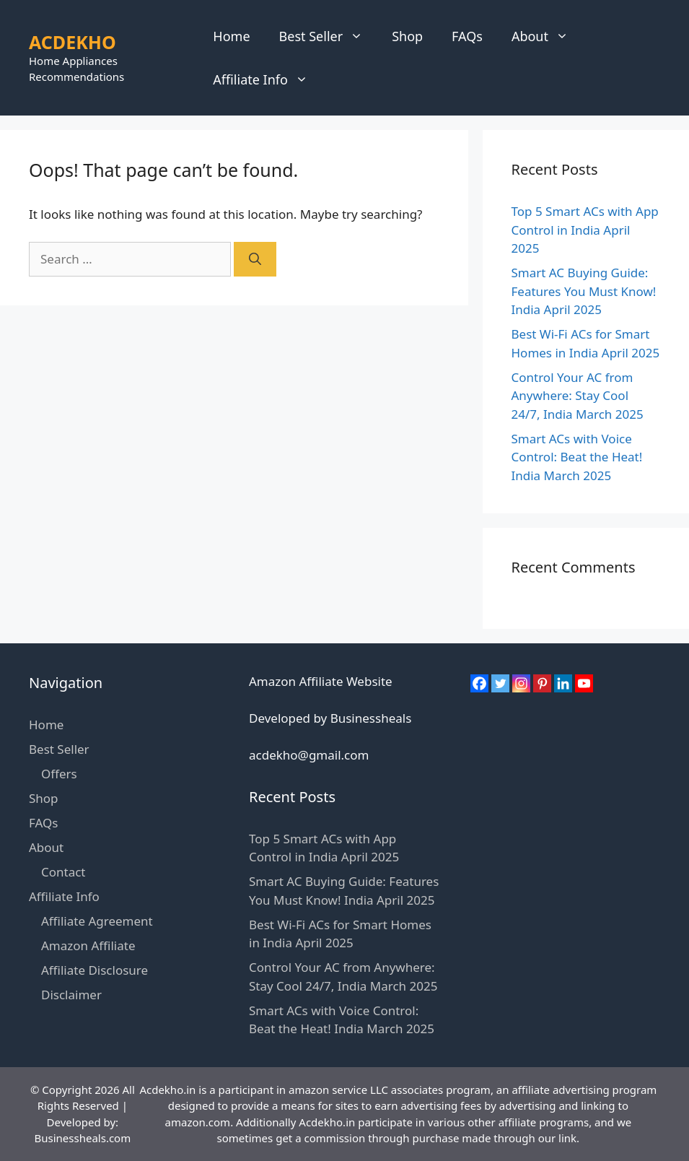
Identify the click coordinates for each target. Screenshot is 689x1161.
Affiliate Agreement (97, 921)
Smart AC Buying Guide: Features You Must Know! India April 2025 (584, 291)
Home (231, 36)
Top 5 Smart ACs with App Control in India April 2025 (585, 229)
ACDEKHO (72, 42)
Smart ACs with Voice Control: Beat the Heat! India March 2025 (577, 457)
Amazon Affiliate (88, 945)
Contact (63, 872)
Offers (59, 773)
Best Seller (328, 36)
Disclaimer (71, 994)
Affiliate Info (267, 79)
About (547, 36)
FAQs (467, 36)
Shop (407, 36)
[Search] (255, 259)
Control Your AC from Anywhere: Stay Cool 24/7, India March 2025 (578, 395)
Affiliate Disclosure (94, 970)
